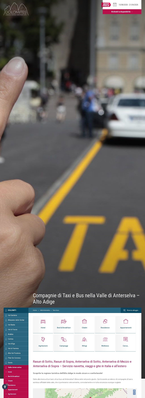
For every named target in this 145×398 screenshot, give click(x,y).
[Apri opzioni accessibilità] (5, 386)
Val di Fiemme (13, 348)
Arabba (10, 334)
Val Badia (11, 325)
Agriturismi (12, 394)
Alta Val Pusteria (14, 353)
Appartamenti (13, 389)
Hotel (10, 372)
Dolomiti (12, 310)
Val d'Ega (11, 344)
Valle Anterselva (14, 367)
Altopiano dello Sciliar (16, 320)
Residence (11, 385)
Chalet (10, 381)
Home (35, 310)
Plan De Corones (14, 358)
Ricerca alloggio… (131, 310)
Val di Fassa (12, 329)
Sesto (10, 363)
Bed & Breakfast (13, 376)
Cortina (10, 339)
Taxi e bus (56, 310)
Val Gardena (12, 315)
